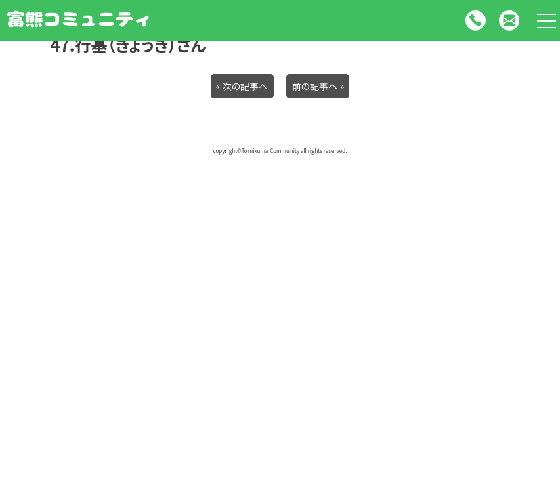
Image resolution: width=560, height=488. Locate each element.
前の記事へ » (318, 86)
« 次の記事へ (242, 86)
